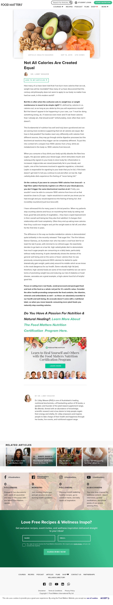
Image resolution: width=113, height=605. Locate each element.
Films (86, 7)
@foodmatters (14, 477)
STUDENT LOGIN (82, 2)
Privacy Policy (70, 591)
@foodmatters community (43, 477)
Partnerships (89, 575)
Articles (49, 575)
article (32, 55)
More (104, 7)
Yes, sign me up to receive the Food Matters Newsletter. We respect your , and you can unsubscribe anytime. (58, 545)
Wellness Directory (56, 578)
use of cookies (92, 598)
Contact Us (76, 575)
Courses (57, 7)
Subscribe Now (56, 552)
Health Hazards (45, 55)
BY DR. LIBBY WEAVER (45, 396)
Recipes (69, 7)
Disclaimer (42, 591)
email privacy (78, 544)
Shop (94, 7)
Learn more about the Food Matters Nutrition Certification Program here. (52, 325)
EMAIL (63, 538)
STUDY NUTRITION (103, 2)
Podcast (79, 7)
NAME (27, 538)
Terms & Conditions (55, 591)
